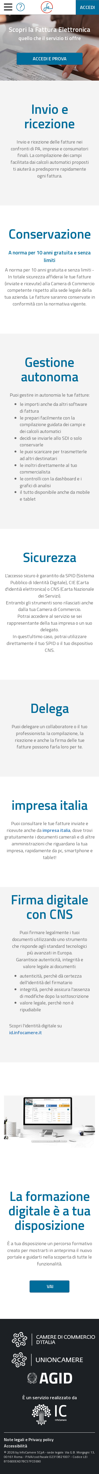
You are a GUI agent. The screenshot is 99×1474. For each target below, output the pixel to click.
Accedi (87, 7)
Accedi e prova (50, 58)
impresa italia (56, 830)
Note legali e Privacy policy (29, 1439)
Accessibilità (15, 1446)
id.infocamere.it (25, 1032)
